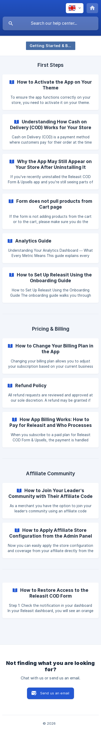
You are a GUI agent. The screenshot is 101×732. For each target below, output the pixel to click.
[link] (50, 92)
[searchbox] (50, 23)
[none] (74, 8)
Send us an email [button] (54, 693)
